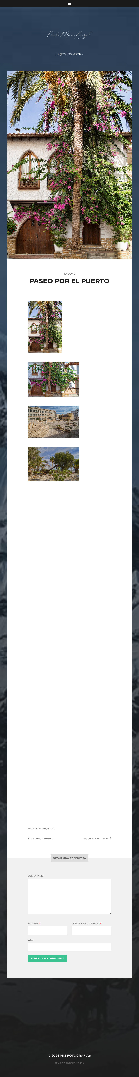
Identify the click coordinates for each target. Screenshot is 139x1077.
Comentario (36, 876)
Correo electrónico (86, 923)
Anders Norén (75, 1063)
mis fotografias (75, 1055)
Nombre (34, 923)
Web (31, 939)
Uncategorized (46, 828)
